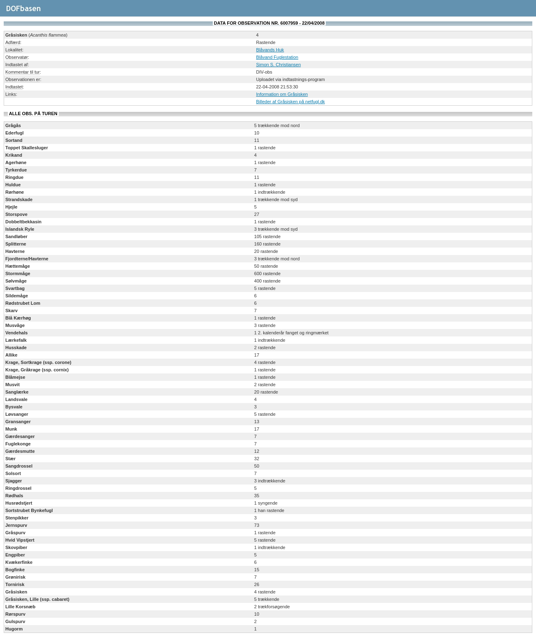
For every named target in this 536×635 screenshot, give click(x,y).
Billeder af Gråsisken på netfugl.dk (290, 101)
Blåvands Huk (270, 49)
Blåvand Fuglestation (277, 57)
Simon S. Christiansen (278, 64)
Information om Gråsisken (282, 94)
